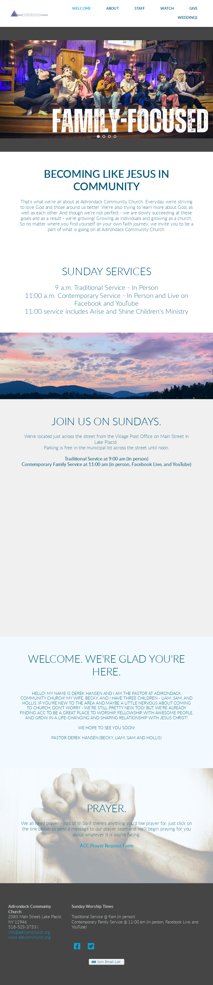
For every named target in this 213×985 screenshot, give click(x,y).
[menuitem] (81, 8)
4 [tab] (114, 136)
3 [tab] (109, 136)
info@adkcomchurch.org (29, 932)
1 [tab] (98, 136)
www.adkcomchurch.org (29, 937)
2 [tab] (103, 136)
